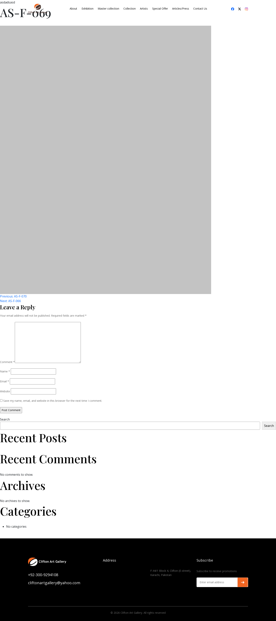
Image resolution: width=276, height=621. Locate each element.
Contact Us (200, 8)
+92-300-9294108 (43, 574)
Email (4, 381)
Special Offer (160, 8)
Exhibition (87, 8)
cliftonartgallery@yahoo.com (54, 582)
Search (5, 419)
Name (5, 371)
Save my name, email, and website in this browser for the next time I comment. (52, 400)
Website (5, 391)
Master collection (108, 8)
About (73, 8)
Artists (144, 8)
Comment (7, 362)
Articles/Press (180, 8)
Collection (129, 8)
